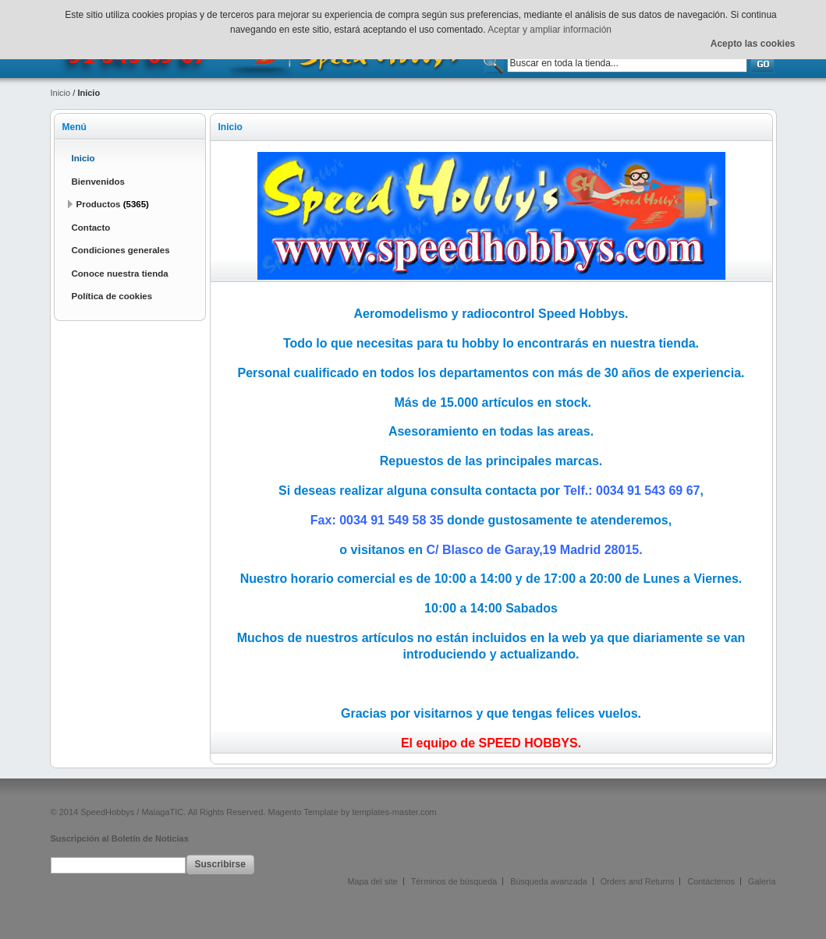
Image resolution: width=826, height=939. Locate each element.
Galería (761, 881)
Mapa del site (373, 881)
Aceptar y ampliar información (549, 29)
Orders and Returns (638, 881)
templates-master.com (395, 812)
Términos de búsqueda (454, 881)
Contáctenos (711, 881)
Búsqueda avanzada (548, 881)
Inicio (61, 92)
